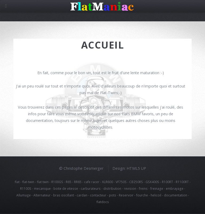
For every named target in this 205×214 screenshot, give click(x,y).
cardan (82, 195)
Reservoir (126, 195)
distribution (112, 188)
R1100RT (182, 182)
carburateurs (91, 188)
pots (112, 195)
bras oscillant (63, 195)
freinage (156, 188)
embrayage (174, 188)
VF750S (121, 182)
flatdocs (102, 202)
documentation (175, 195)
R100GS (57, 182)
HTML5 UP (136, 168)
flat (17, 182)
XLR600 (107, 182)
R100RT (167, 182)
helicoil (156, 195)
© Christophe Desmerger (81, 168)
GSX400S (152, 182)
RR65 (77, 182)
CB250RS (136, 182)
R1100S (25, 188)
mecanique (42, 188)
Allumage (23, 195)
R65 (68, 182)
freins (143, 188)
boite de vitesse (65, 188)
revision (130, 188)
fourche (142, 195)
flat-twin (28, 182)
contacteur (98, 195)
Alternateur (41, 195)
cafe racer (91, 182)
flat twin (43, 182)
